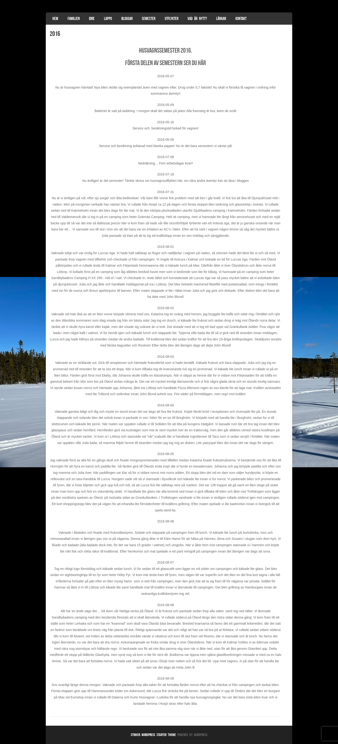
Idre (92, 18)
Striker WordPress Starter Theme (153, 735)
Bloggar (127, 18)
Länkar (221, 18)
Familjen (74, 18)
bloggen (243, 181)
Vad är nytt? (197, 18)
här (202, 62)
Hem (55, 18)
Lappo (108, 18)
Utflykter (171, 18)
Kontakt (240, 18)
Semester (148, 18)
